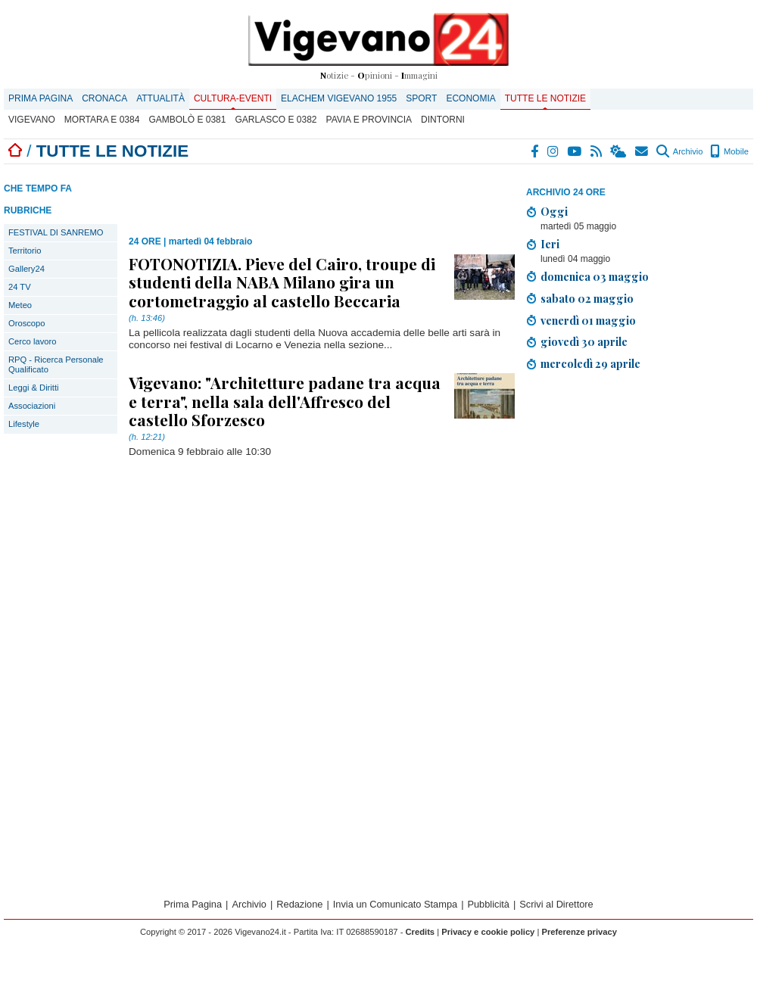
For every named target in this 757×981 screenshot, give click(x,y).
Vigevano (31, 119)
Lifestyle (23, 423)
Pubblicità (488, 904)
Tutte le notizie (545, 98)
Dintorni (443, 119)
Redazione (299, 904)
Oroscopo (26, 323)
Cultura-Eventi (233, 98)
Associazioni (31, 405)
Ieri (549, 243)
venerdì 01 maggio (588, 320)
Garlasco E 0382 (275, 119)
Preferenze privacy (579, 931)
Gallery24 (26, 268)
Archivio (679, 151)
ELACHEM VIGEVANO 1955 (339, 98)
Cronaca (104, 98)
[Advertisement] (609, 637)
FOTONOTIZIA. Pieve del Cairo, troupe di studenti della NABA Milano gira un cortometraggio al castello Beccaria (282, 281)
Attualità (160, 98)
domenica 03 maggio (594, 276)
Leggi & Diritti (33, 387)
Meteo (20, 305)
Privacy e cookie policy (487, 931)
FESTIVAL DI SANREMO (56, 232)
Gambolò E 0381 (187, 119)
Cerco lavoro (32, 341)
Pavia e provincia (369, 119)
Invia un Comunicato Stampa (395, 904)
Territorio (25, 250)
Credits (420, 931)
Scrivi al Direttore (556, 904)
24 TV (19, 286)
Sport (421, 98)
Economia (470, 98)
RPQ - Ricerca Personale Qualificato (56, 364)
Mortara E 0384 (102, 119)
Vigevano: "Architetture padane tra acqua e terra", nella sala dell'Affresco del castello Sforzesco (285, 400)
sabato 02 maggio (587, 298)
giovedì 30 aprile (584, 341)
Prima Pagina (40, 98)
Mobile (729, 151)
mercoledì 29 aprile (590, 363)
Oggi (554, 211)
